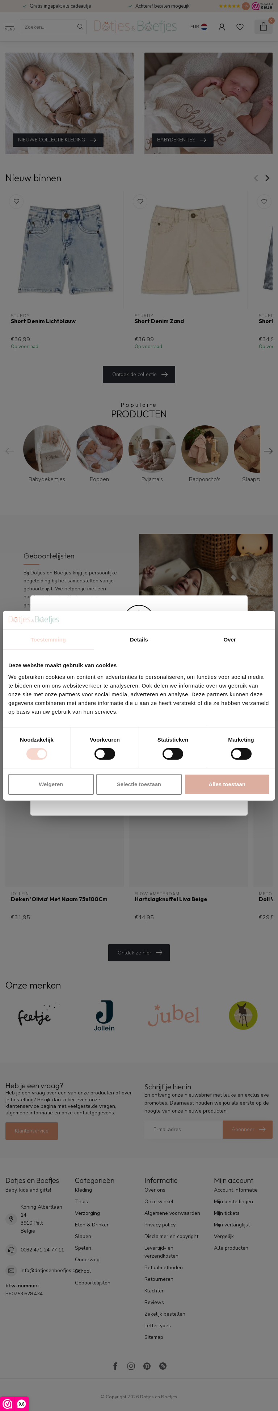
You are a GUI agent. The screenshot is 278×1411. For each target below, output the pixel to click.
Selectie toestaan (139, 784)
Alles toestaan (226, 784)
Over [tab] (229, 639)
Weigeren (51, 784)
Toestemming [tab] (48, 639)
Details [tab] (139, 639)
